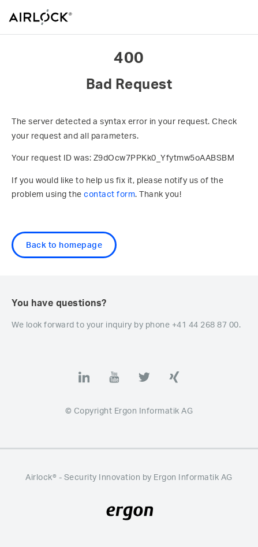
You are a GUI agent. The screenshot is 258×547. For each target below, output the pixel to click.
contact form (109, 194)
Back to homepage (64, 245)
